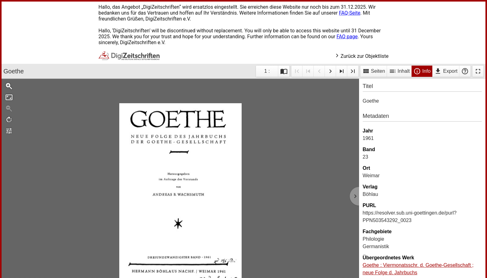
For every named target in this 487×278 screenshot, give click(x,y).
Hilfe (465, 71)
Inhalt (399, 71)
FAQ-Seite (349, 13)
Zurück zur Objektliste (362, 56)
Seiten (373, 71)
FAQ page (346, 36)
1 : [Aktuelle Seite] (267, 71)
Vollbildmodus (478, 71)
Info (421, 71)
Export (445, 71)
